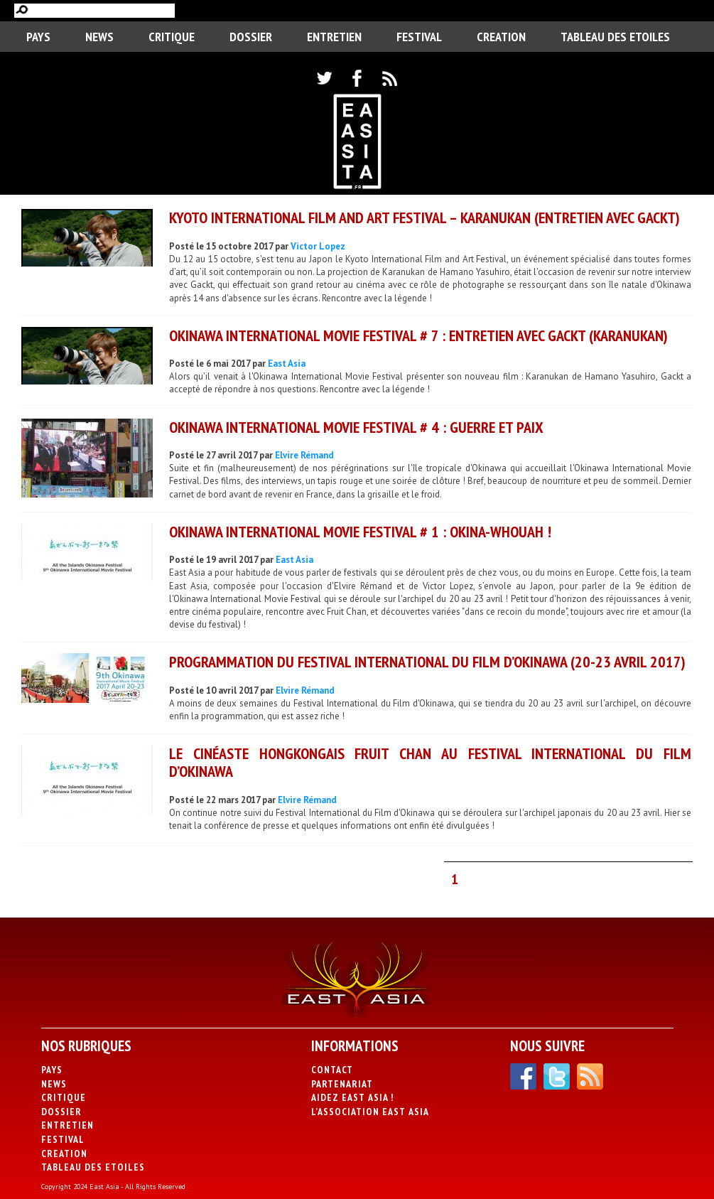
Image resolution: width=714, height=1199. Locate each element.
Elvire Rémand (304, 455)
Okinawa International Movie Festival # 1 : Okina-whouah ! (360, 532)
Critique (171, 36)
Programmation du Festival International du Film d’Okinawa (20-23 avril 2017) (427, 662)
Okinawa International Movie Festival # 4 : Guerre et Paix (356, 427)
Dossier (250, 36)
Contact (332, 1069)
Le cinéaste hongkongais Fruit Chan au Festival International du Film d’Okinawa (430, 762)
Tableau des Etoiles (615, 36)
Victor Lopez (318, 246)
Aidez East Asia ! (352, 1097)
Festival (419, 36)
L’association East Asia (370, 1111)
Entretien (334, 36)
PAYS (38, 36)
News (99, 36)
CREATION (501, 36)
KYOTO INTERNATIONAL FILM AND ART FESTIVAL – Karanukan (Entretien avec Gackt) (424, 217)
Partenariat (342, 1083)
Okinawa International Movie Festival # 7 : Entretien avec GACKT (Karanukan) (418, 335)
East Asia (286, 363)
